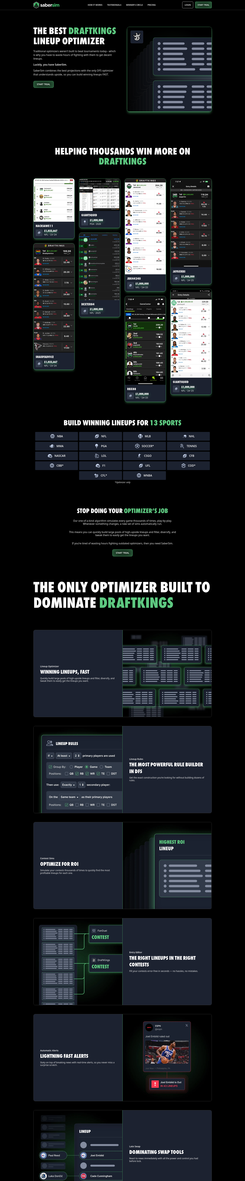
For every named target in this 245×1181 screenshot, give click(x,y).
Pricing (152, 5)
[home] (52, 5)
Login (188, 5)
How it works (95, 5)
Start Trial (43, 84)
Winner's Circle (134, 5)
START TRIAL (203, 5)
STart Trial (122, 552)
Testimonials (114, 5)
